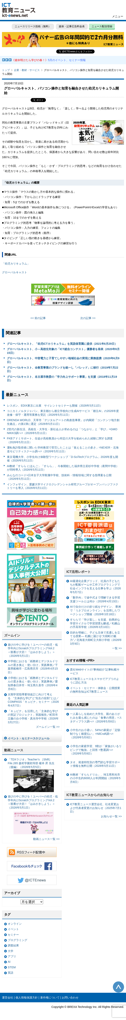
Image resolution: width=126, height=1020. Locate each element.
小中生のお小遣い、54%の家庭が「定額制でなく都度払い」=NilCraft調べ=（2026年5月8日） (95, 733)
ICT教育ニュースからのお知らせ (89, 795)
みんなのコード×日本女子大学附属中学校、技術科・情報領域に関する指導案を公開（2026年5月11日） (59, 477)
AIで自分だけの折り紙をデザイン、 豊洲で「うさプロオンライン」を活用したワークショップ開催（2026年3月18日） (95, 610)
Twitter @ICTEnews (32, 880)
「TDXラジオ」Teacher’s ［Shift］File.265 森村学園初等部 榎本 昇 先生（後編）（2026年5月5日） (31, 775)
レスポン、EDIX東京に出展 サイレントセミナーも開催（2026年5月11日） (55, 405)
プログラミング (17, 940)
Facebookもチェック (32, 866)
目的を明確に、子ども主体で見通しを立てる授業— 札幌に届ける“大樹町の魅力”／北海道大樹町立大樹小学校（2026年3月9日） (96, 638)
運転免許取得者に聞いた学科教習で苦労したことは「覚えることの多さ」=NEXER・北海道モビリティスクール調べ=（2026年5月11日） (63, 449)
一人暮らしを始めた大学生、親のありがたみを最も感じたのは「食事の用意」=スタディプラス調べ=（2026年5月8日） (96, 717)
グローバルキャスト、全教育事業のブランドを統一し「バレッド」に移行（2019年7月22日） (62, 369)
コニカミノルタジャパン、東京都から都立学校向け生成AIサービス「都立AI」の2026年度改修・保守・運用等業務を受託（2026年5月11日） (63, 412)
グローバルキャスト (14, 272)
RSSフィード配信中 (32, 852)
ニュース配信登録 (102, 26)
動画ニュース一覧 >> (46, 839)
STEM (12, 967)
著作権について (50, 997)
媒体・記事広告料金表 (72, 26)
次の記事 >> (88, 318)
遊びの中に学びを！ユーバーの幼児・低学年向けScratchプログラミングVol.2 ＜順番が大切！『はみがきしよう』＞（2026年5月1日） (33, 650)
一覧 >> (117, 648)
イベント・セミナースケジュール (28, 738)
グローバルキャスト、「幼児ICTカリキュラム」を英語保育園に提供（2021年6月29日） (62, 343)
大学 (10, 951)
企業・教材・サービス (27, 70)
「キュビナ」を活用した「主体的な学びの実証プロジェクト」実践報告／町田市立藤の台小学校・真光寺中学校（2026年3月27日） (33, 717)
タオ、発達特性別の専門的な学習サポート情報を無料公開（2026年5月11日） (95, 764)
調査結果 (13, 945)
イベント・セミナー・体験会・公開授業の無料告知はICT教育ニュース (95, 689)
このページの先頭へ (118, 987)
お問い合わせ (70, 997)
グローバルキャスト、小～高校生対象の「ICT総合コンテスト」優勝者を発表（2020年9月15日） (63, 350)
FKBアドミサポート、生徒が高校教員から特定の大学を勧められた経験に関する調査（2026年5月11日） (60, 440)
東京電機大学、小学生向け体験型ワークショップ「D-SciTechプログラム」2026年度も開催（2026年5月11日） (62, 458)
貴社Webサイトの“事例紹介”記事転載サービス (94, 671)
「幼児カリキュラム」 (16, 263)
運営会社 (7, 997)
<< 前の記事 (38, 318)
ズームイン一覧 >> (48, 726)
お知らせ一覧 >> (111, 816)
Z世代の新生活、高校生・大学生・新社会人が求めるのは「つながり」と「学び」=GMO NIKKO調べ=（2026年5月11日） (62, 431)
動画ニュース (13, 750)
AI (9, 961)
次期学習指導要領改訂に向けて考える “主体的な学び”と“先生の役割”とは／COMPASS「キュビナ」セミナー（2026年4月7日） (33, 700)
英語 (10, 972)
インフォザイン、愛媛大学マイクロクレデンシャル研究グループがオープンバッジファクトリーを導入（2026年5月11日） (62, 486)
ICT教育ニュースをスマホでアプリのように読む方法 (94, 680)
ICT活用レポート (78, 571)
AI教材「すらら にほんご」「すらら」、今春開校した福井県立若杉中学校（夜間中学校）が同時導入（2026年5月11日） (63, 467)
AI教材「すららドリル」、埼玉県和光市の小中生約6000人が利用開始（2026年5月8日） (95, 778)
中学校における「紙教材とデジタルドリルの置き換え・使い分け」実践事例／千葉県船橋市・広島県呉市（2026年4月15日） (33, 667)
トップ (6, 70)
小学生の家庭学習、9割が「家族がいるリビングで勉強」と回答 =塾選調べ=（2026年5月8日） (96, 750)
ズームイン (12, 635)
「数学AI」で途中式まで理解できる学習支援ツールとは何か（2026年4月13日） (95, 599)
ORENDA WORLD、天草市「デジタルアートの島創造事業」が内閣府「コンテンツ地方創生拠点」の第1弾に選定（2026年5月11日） (63, 422)
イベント (13, 929)
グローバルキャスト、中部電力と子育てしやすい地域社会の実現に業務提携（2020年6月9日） (63, 360)
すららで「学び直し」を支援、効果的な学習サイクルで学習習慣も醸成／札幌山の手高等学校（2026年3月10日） (95, 623)
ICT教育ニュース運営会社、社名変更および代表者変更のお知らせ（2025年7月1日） (95, 808)
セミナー (13, 934)
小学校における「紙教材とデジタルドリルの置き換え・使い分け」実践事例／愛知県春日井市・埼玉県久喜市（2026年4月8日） (33, 683)
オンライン (15, 923)
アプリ (12, 956)
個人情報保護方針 (27, 997)
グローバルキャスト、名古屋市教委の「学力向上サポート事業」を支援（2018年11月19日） (62, 378)
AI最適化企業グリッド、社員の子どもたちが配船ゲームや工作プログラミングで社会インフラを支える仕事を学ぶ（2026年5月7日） (95, 586)
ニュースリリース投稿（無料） (33, 26)
